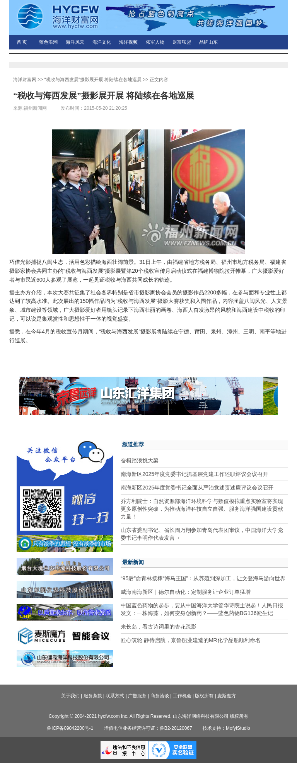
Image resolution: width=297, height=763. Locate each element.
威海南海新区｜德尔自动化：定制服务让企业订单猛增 (186, 592)
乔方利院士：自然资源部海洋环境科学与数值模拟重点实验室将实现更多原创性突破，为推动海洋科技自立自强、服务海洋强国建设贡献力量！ (202, 509)
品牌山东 (208, 42)
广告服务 (137, 695)
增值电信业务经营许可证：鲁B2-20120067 (148, 728)
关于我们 (70, 695)
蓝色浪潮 (48, 42)
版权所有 (204, 695)
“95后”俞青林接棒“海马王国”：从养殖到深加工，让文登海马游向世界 (203, 578)
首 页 (22, 42)
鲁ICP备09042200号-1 (70, 728)
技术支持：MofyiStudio (226, 728)
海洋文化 (101, 42)
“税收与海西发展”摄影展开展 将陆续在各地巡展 (93, 79)
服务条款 (93, 695)
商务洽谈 (159, 695)
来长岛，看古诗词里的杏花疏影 (158, 627)
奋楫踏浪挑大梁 (140, 460)
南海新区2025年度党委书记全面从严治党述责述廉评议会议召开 (197, 487)
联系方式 (115, 695)
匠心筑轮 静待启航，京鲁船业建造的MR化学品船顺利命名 (191, 640)
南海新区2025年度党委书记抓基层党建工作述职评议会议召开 (194, 474)
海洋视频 (128, 42)
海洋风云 (75, 42)
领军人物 (155, 42)
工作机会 (182, 695)
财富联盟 (181, 42)
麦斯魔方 (226, 695)
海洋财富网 (24, 79)
